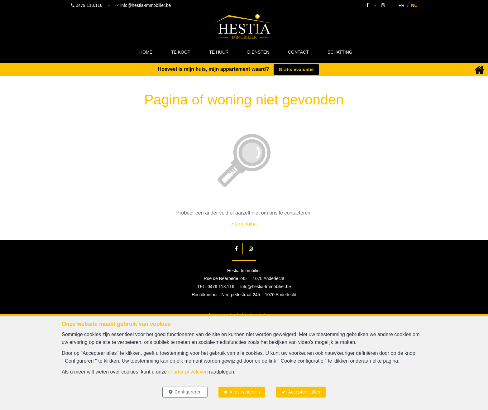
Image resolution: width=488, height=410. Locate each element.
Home (145, 52)
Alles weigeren (244, 391)
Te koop (180, 52)
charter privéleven (188, 371)
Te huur (218, 52)
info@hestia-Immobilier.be (265, 286)
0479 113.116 (221, 286)
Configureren (188, 391)
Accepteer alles (304, 391)
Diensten (258, 52)
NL (414, 5)
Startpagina (244, 223)
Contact (298, 52)
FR (401, 5)
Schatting (340, 52)
